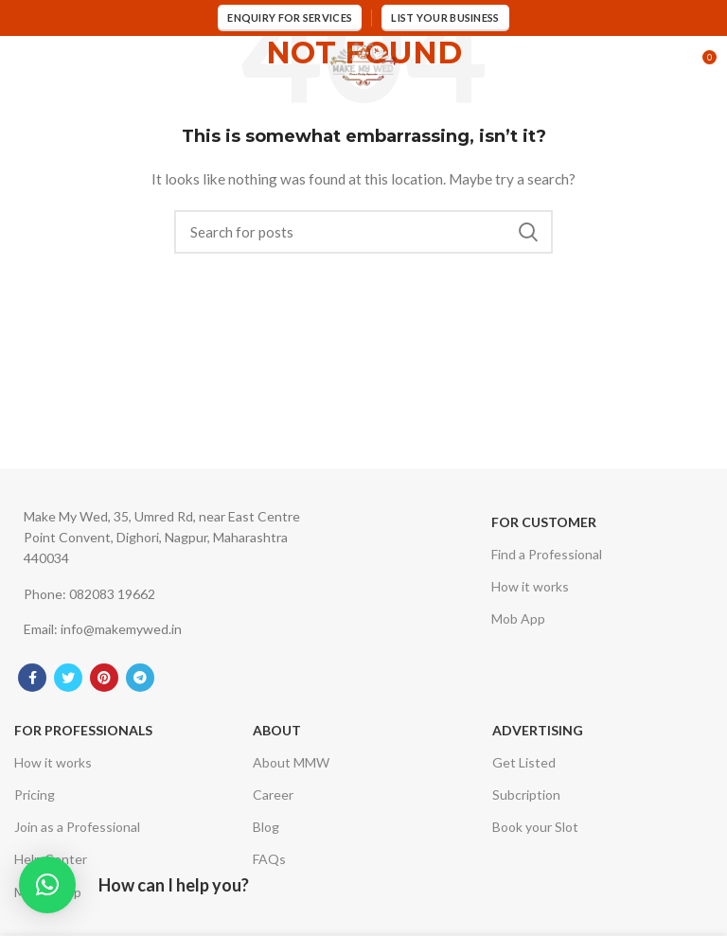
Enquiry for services (289, 17)
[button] (47, 885)
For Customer (543, 522)
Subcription (526, 794)
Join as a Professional (77, 827)
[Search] (363, 232)
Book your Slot (535, 827)
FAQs (269, 859)
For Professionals (83, 730)
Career (273, 794)
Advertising (537, 730)
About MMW (291, 762)
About (277, 730)
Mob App (518, 618)
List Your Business (445, 17)
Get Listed (524, 762)
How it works (530, 586)
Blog (266, 827)
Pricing (34, 794)
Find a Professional (546, 554)
